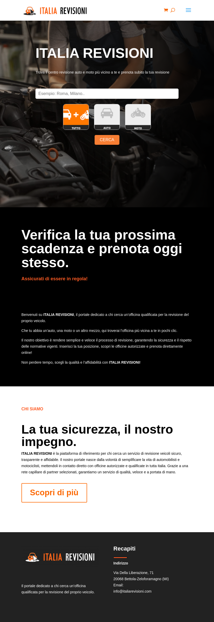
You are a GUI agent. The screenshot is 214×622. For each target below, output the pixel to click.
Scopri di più (54, 492)
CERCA (107, 140)
